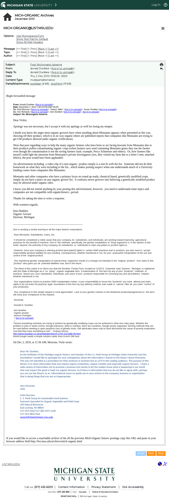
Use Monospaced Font (30, 36)
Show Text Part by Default (32, 39)
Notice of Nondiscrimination (105, 492)
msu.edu (82, 492)
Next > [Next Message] (43, 48)
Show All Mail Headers (29, 42)
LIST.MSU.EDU (11, 464)
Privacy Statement (103, 487)
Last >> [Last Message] (53, 48)
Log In (156, 4)
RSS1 (151, 453)
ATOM (141, 453)
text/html (56, 83)
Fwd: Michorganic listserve (46, 64)
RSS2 (161, 453)
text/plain (35, 83)
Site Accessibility (133, 487)
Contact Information (71, 487)
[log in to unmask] (62, 68)
